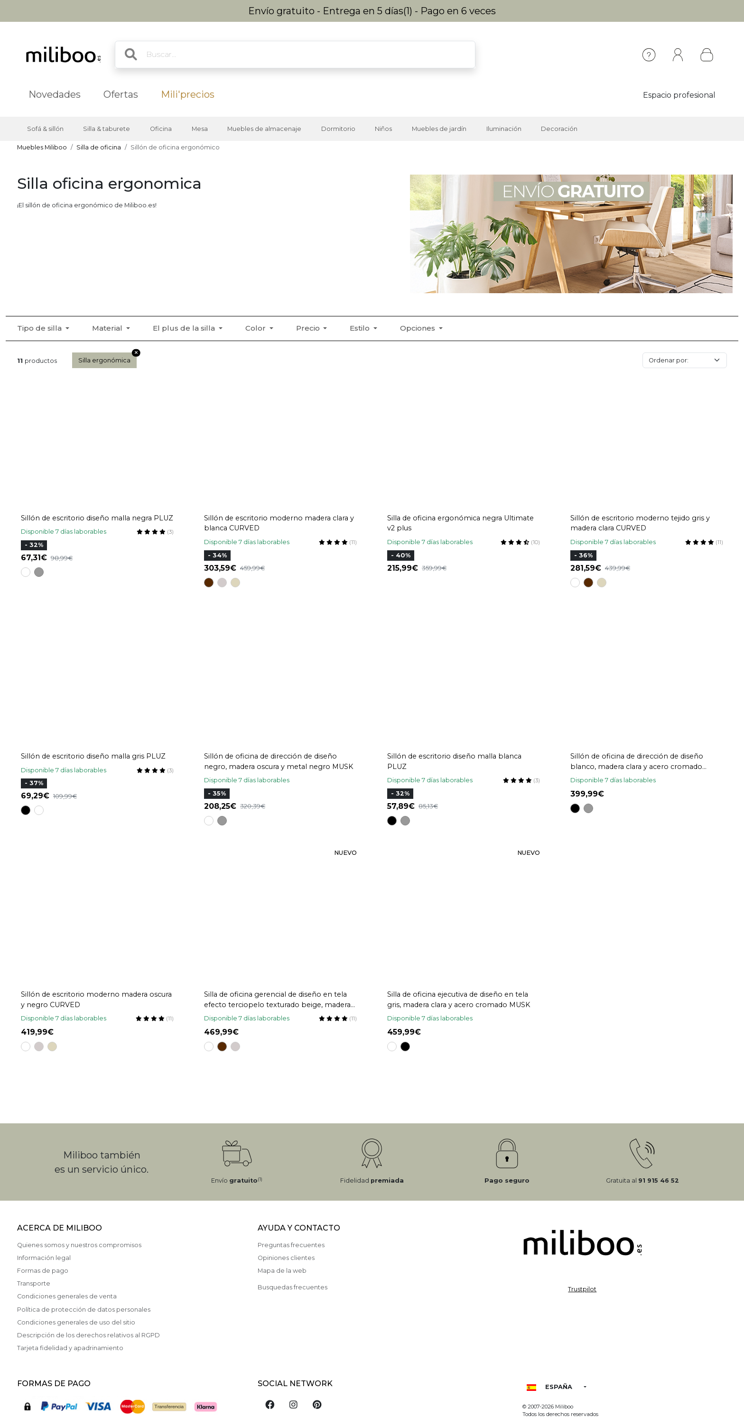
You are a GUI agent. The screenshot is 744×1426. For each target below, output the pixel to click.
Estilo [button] (361, 328)
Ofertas (120, 94)
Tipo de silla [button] (40, 328)
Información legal (44, 1257)
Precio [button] (309, 328)
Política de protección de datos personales (83, 1309)
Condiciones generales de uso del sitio (76, 1322)
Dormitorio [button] (338, 128)
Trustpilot (582, 1289)
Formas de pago (42, 1270)
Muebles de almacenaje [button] (264, 128)
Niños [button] (383, 128)
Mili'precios (187, 94)
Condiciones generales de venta (67, 1296)
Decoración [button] (559, 128)
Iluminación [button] (503, 128)
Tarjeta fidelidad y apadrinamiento (70, 1348)
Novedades (54, 94)
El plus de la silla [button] (185, 328)
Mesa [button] (200, 128)
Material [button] (108, 328)
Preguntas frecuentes (291, 1245)
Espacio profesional (679, 95)
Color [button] (256, 328)
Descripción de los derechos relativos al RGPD (88, 1335)
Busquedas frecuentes (292, 1287)
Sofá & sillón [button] (45, 128)
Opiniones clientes (286, 1257)
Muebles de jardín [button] (439, 128)
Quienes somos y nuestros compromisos (79, 1245)
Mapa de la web (282, 1270)
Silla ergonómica (107, 358)
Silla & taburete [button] (106, 128)
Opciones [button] (418, 328)
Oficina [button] (161, 128)
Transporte (33, 1283)
